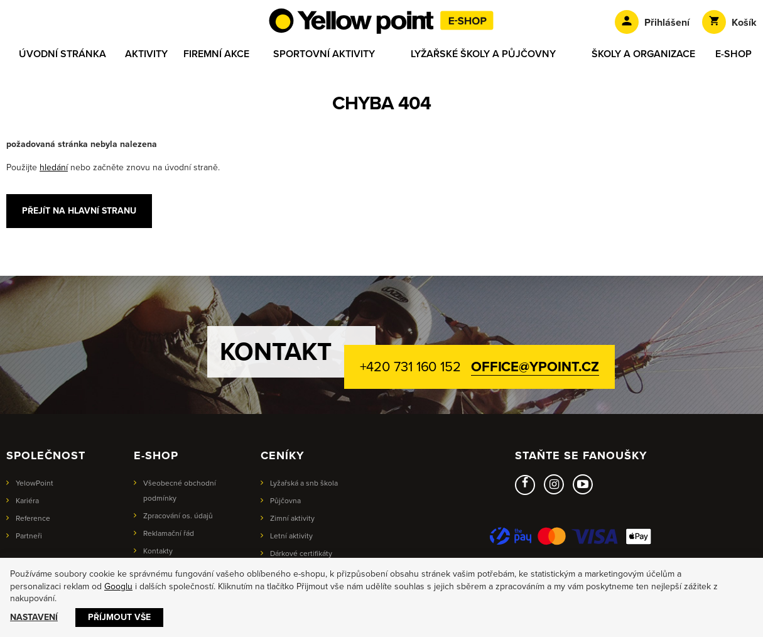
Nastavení (34, 617)
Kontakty (158, 551)
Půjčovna (285, 500)
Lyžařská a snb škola (304, 483)
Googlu (118, 586)
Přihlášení (652, 22)
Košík (729, 22)
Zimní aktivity (292, 518)
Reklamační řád (168, 533)
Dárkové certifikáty (301, 553)
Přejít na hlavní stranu (79, 210)
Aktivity (146, 54)
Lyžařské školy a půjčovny (483, 54)
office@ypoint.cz (535, 367)
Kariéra (27, 500)
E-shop (733, 54)
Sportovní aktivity (324, 54)
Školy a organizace (643, 54)
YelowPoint (34, 483)
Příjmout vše (119, 617)
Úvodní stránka (62, 54)
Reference (33, 518)
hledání (54, 167)
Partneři (29, 535)
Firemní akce (216, 54)
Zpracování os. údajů (178, 515)
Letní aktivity (291, 535)
